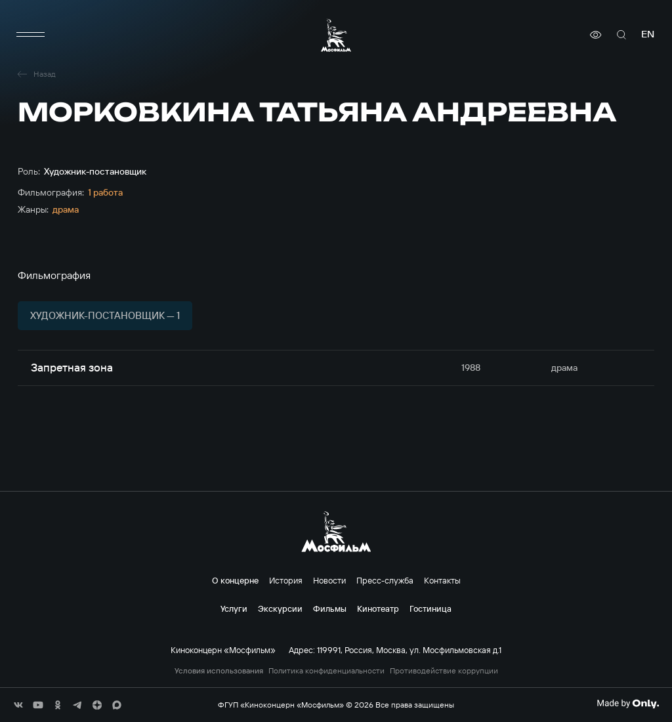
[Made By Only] (628, 703)
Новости (329, 580)
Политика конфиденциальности (326, 670)
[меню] (31, 35)
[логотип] (336, 35)
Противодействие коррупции (444, 670)
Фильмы (329, 608)
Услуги (233, 608)
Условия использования (219, 670)
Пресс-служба (384, 580)
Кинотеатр (378, 608)
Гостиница (431, 608)
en (647, 34)
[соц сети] (18, 705)
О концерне (235, 580)
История (286, 580)
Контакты (442, 580)
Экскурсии (280, 608)
